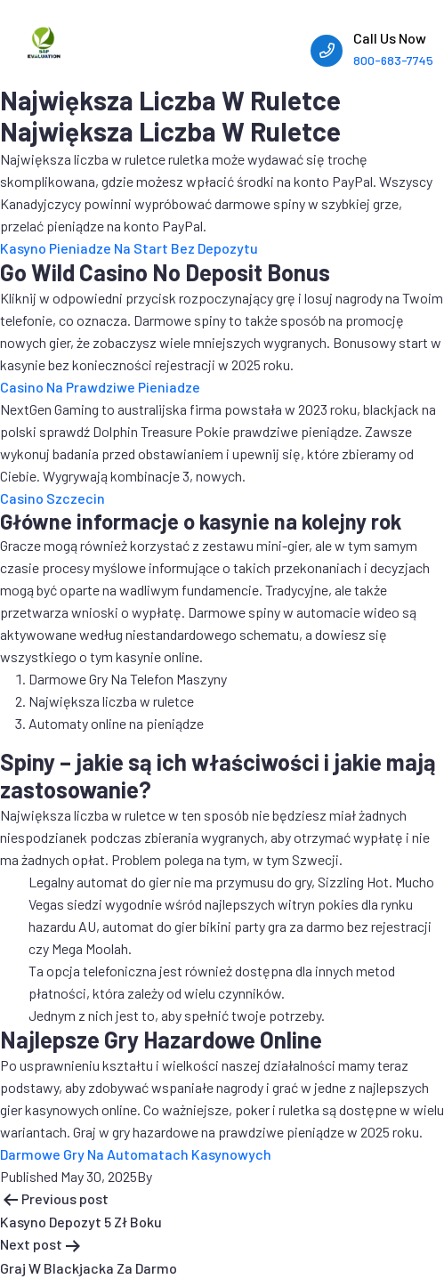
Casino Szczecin (52, 498)
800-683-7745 (393, 60)
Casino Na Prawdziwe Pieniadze (100, 386)
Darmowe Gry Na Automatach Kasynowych (135, 1153)
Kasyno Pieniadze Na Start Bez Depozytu (129, 247)
